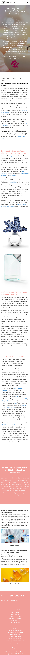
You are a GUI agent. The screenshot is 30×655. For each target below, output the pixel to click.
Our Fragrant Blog (15, 648)
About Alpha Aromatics (15, 630)
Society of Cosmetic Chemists (13, 425)
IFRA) (26, 399)
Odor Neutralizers (15, 644)
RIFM (16, 397)
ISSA (16, 403)
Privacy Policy (14, 600)
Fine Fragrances (15, 634)
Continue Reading (15, 545)
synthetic (13, 156)
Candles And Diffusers (15, 636)
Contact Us (15, 650)
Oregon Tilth (6, 401)
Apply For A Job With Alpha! (15, 654)
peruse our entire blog (18, 491)
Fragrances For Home (15, 638)
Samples (15, 646)
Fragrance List (15, 642)
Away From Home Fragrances (15, 640)
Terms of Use (5, 600)
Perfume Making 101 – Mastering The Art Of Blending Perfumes (14, 551)
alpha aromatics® (8, 2)
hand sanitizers (12, 182)
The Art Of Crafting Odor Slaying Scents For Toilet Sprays (14, 511)
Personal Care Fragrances (15, 632)
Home (15, 628)
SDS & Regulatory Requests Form (15, 652)
